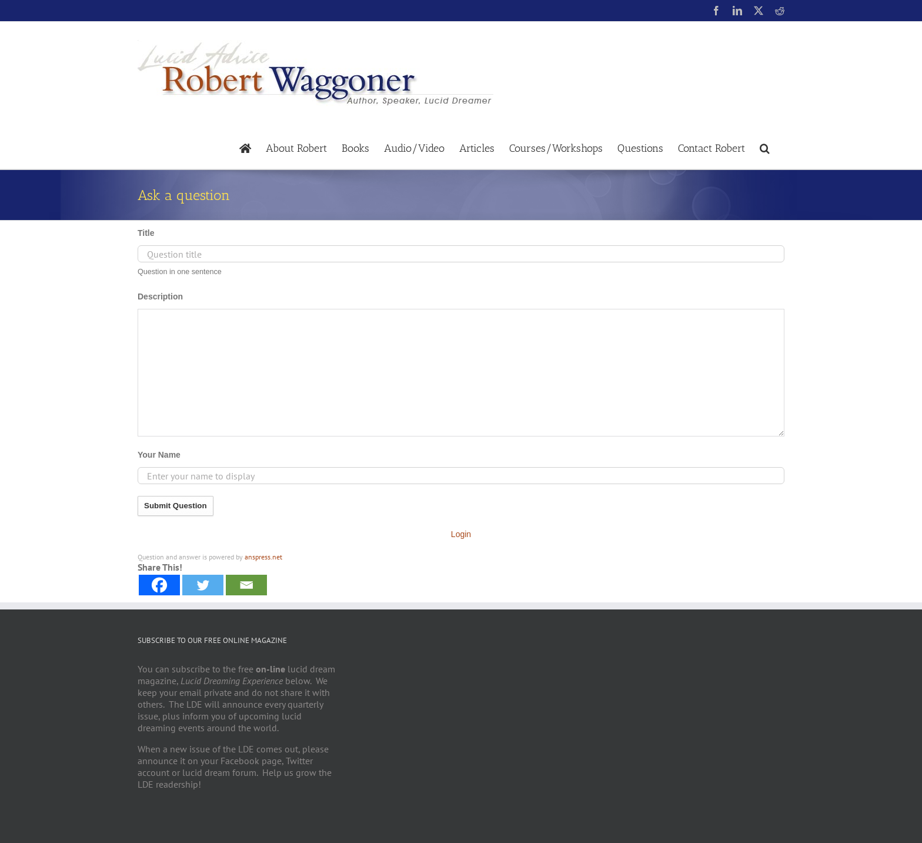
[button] (765, 147)
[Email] (246, 585)
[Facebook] (159, 585)
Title (146, 233)
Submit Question (175, 505)
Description (160, 296)
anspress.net (263, 556)
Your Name (159, 454)
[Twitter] (202, 585)
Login (461, 534)
